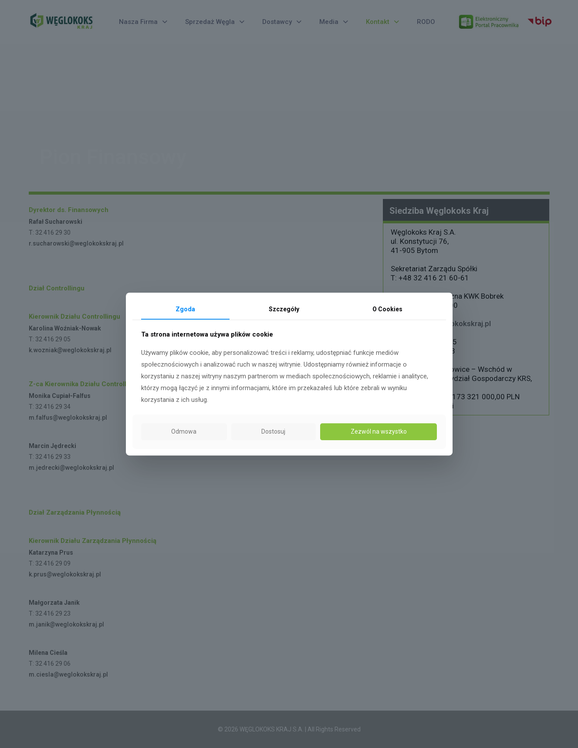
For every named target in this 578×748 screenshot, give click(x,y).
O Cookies (387, 309)
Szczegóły (284, 309)
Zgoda (185, 309)
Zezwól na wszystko (379, 431)
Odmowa (183, 431)
